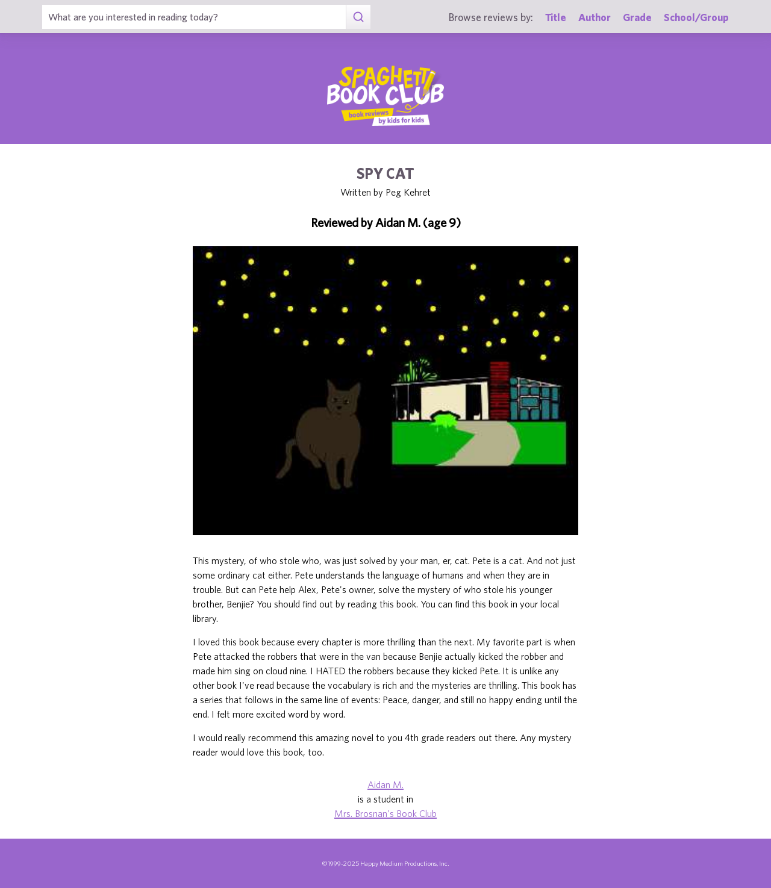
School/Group (696, 17)
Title (555, 17)
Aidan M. (385, 784)
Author (594, 17)
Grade (637, 17)
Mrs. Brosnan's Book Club (385, 813)
